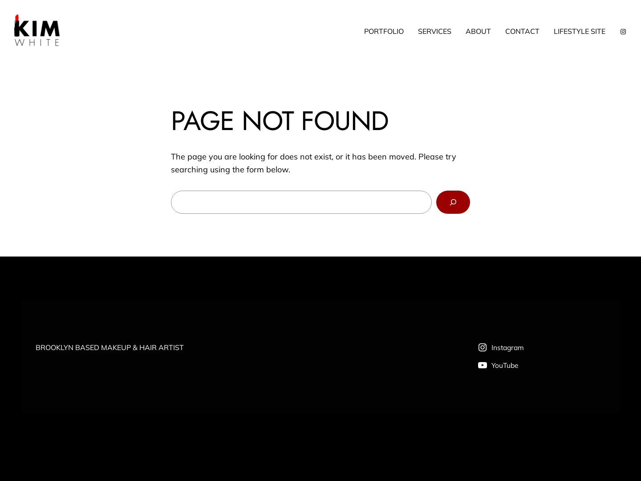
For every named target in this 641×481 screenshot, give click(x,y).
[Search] (453, 202)
